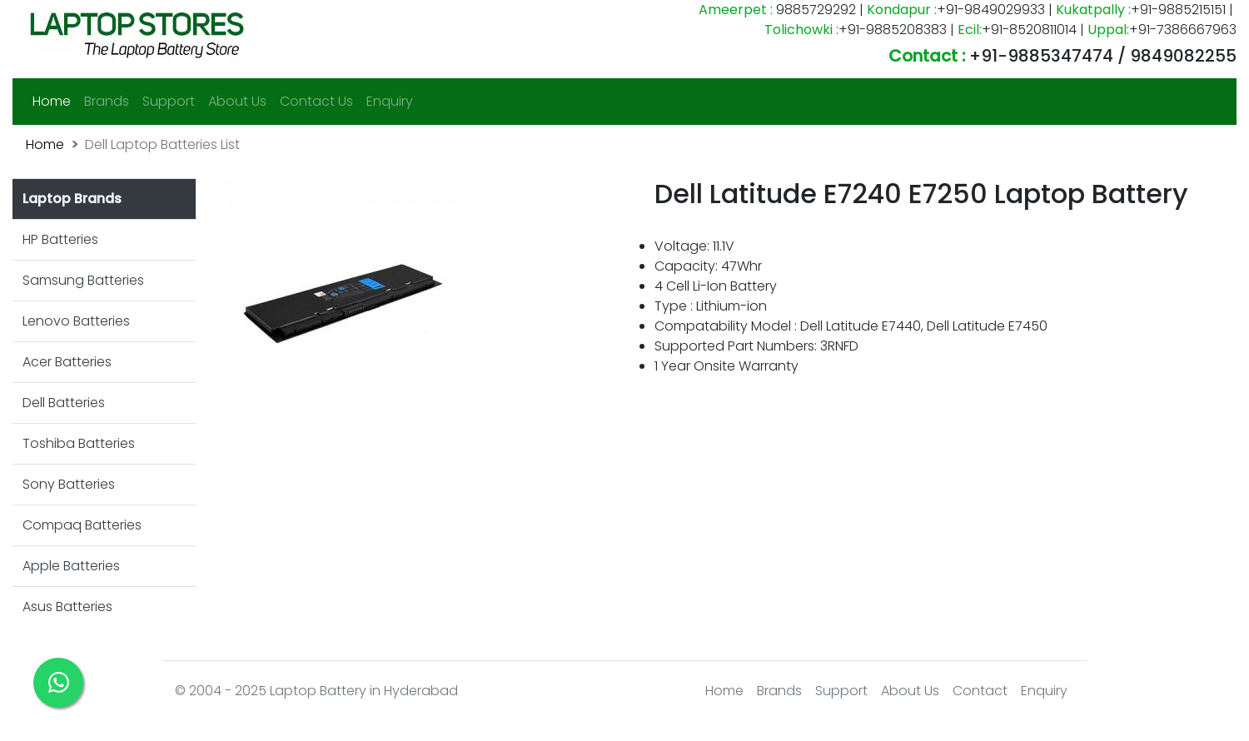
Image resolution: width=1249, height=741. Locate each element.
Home (54, 101)
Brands (106, 101)
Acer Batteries (67, 361)
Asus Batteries (67, 606)
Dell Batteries (63, 402)
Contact (980, 690)
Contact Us (316, 101)
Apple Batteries (71, 565)
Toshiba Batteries (78, 443)
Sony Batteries (68, 484)
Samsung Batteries (83, 280)
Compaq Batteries (82, 525)
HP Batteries (60, 239)
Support (168, 101)
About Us (237, 101)
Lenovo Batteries (76, 321)
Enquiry (389, 101)
